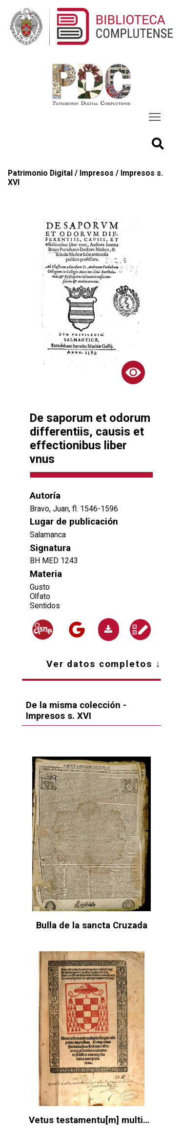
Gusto (40, 587)
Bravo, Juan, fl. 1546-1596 (74, 508)
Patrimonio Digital (40, 173)
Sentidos (45, 605)
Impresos (97, 173)
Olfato (40, 596)
